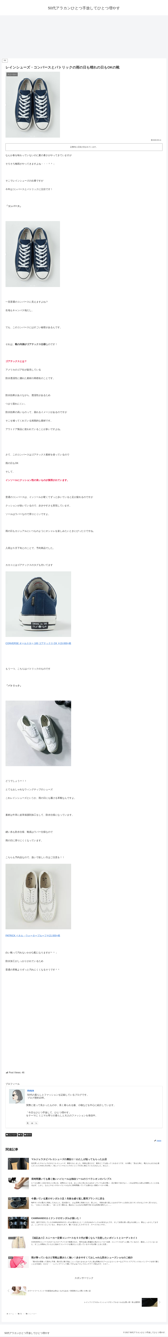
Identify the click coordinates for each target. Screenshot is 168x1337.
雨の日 (27, 1135)
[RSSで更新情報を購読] (36, 1123)
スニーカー (11, 1135)
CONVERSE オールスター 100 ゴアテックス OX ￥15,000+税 (38, 643)
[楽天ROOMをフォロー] (28, 1123)
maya (30, 1090)
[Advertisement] (84, 36)
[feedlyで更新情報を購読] (32, 1123)
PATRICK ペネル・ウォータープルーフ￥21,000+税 (33, 935)
